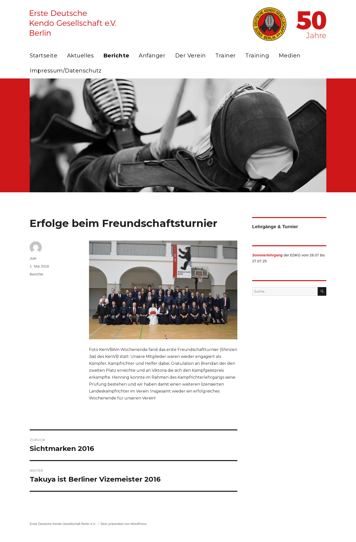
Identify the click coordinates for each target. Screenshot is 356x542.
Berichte (116, 55)
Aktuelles (80, 55)
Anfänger (152, 55)
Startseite (43, 55)
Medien (290, 55)
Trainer (225, 55)
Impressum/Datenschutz (66, 70)
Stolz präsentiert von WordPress (123, 524)
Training (257, 55)
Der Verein (190, 55)
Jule (33, 258)
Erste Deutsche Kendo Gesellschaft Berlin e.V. (63, 524)
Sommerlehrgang (267, 255)
